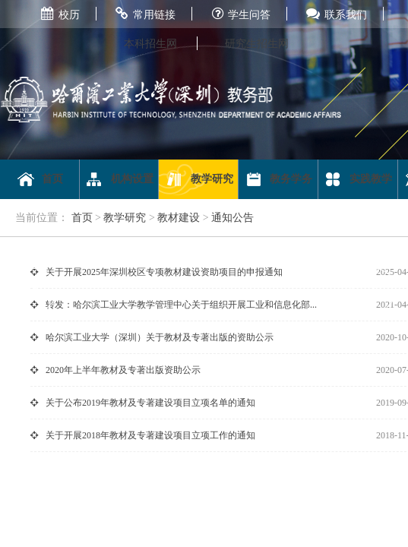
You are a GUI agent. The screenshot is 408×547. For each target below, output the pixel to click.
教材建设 (178, 217)
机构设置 (118, 179)
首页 (40, 179)
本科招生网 (150, 43)
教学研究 (198, 179)
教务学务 (278, 179)
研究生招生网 (257, 43)
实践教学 (357, 179)
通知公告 (232, 217)
